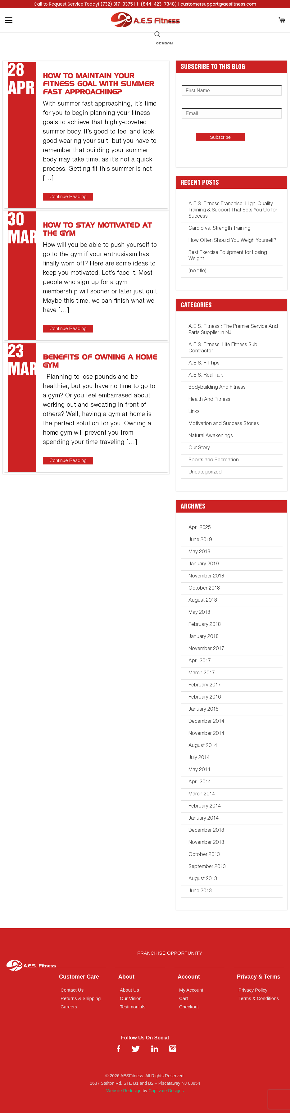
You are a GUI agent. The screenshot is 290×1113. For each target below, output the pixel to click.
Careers (69, 1006)
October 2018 (204, 588)
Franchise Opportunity (169, 953)
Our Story (199, 448)
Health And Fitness (209, 399)
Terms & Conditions (258, 998)
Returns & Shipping (81, 998)
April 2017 (199, 661)
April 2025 (199, 528)
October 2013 (204, 855)
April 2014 (199, 782)
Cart (183, 998)
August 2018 (202, 600)
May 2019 (199, 552)
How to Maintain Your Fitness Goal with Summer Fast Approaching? (98, 84)
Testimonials (133, 1006)
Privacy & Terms (258, 977)
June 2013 (200, 891)
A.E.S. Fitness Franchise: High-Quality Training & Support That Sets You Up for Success (232, 210)
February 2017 (204, 685)
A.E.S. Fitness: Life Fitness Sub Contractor (222, 348)
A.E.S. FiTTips (204, 363)
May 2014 (199, 770)
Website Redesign (123, 1090)
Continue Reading (68, 197)
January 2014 (203, 818)
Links (194, 411)
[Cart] (282, 20)
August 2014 (202, 746)
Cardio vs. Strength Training (219, 228)
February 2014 (204, 806)
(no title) (197, 271)
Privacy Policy (252, 990)
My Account (191, 990)
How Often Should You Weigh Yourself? (232, 240)
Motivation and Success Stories (223, 424)
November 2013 (206, 842)
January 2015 (203, 709)
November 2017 (206, 649)
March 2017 (201, 673)
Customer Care (79, 977)
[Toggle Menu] (8, 20)
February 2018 (204, 624)
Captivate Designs (166, 1090)
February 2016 (204, 697)
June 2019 (200, 540)
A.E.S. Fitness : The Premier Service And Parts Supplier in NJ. (233, 330)
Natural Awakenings (210, 436)
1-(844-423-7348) (157, 4)
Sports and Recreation (213, 460)
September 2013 (207, 867)
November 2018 (206, 576)
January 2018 (203, 637)
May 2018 (199, 612)
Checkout (189, 1006)
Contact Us (72, 990)
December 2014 (206, 721)
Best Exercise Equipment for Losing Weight (227, 256)
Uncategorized (205, 472)
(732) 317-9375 (116, 4)
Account (189, 977)
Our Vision (131, 998)
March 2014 (201, 794)
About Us (129, 990)
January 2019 (203, 564)
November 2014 (206, 733)
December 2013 (206, 830)
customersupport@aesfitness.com (218, 4)
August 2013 (202, 879)
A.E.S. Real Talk (205, 375)
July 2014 (199, 758)
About (126, 977)
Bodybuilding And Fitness (217, 387)
